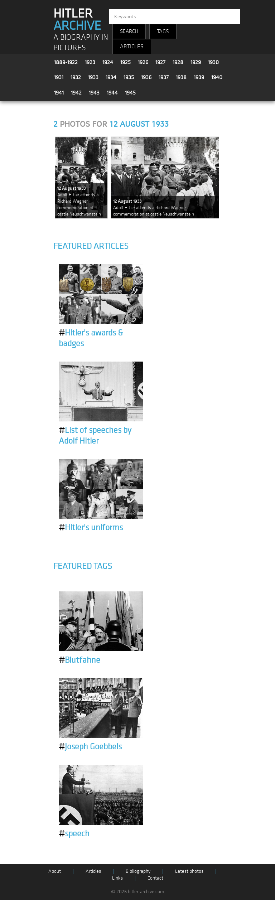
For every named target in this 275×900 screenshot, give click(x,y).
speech (74, 833)
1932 (76, 77)
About (54, 871)
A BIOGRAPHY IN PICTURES (80, 43)
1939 (199, 77)
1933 (93, 77)
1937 (164, 77)
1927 (160, 62)
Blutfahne (79, 660)
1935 (129, 77)
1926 (143, 62)
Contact (155, 878)
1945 (130, 92)
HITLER (77, 20)
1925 (125, 62)
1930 (213, 62)
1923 (90, 62)
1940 (216, 77)
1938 (181, 77)
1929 (195, 62)
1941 (59, 92)
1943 (94, 92)
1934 (111, 77)
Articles (93, 871)
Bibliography (138, 871)
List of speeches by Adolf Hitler (95, 435)
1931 (58, 77)
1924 (107, 62)
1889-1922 (66, 62)
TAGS (163, 31)
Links (117, 878)
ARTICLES (132, 46)
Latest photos (189, 871)
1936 (146, 77)
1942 (76, 92)
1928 (178, 62)
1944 (112, 92)
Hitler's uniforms (91, 527)
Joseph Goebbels (90, 746)
